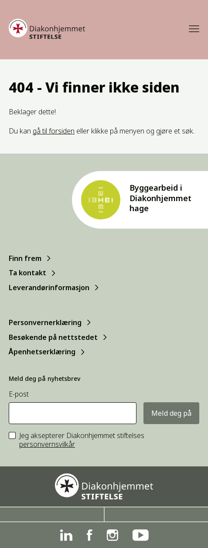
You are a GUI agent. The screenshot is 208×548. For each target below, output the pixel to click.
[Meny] (194, 28)
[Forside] (47, 29)
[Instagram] (112, 535)
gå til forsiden (54, 131)
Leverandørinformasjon (49, 287)
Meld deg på (171, 413)
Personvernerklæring (45, 322)
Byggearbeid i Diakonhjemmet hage (160, 197)
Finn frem (25, 258)
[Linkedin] (66, 535)
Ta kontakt (27, 272)
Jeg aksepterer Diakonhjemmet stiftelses (81, 440)
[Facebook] (89, 535)
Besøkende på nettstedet (53, 337)
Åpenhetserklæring (42, 351)
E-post (19, 394)
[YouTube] (140, 535)
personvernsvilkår (47, 444)
